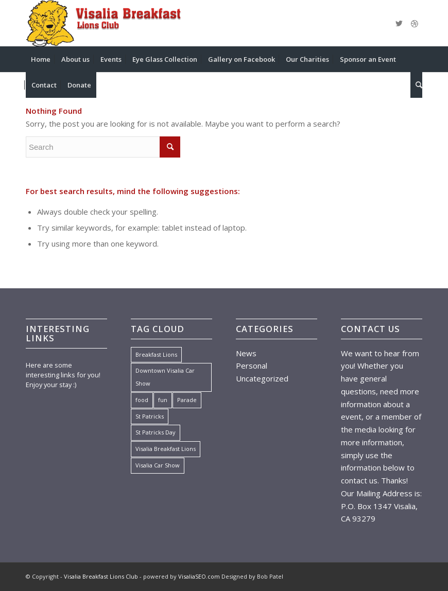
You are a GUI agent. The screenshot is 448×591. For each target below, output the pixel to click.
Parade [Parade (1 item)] (187, 400)
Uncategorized (262, 378)
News (246, 353)
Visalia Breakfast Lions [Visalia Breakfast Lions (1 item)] (165, 449)
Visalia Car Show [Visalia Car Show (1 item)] (157, 465)
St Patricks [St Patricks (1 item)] (149, 416)
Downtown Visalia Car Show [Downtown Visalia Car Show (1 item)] (165, 377)
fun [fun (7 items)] (162, 400)
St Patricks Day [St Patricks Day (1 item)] (155, 432)
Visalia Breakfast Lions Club (101, 576)
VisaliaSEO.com (199, 576)
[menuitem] (41, 59)
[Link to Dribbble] (414, 23)
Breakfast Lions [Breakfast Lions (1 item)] (156, 354)
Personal (251, 365)
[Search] (416, 85)
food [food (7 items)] (141, 400)
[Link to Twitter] (399, 23)
